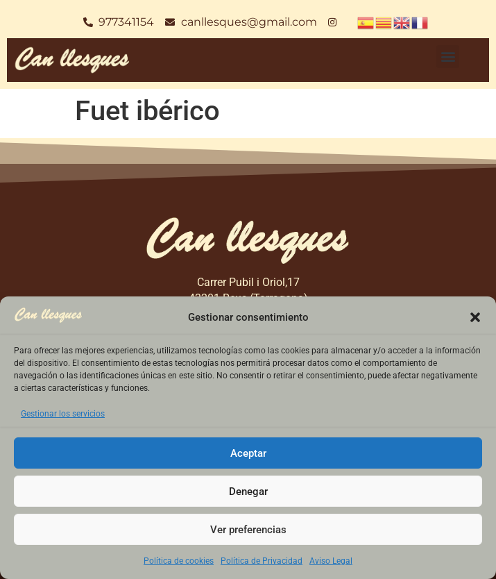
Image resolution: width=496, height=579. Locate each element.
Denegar (248, 491)
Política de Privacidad (261, 561)
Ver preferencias (248, 529)
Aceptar (248, 453)
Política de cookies (179, 561)
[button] (475, 317)
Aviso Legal (330, 561)
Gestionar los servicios (63, 414)
